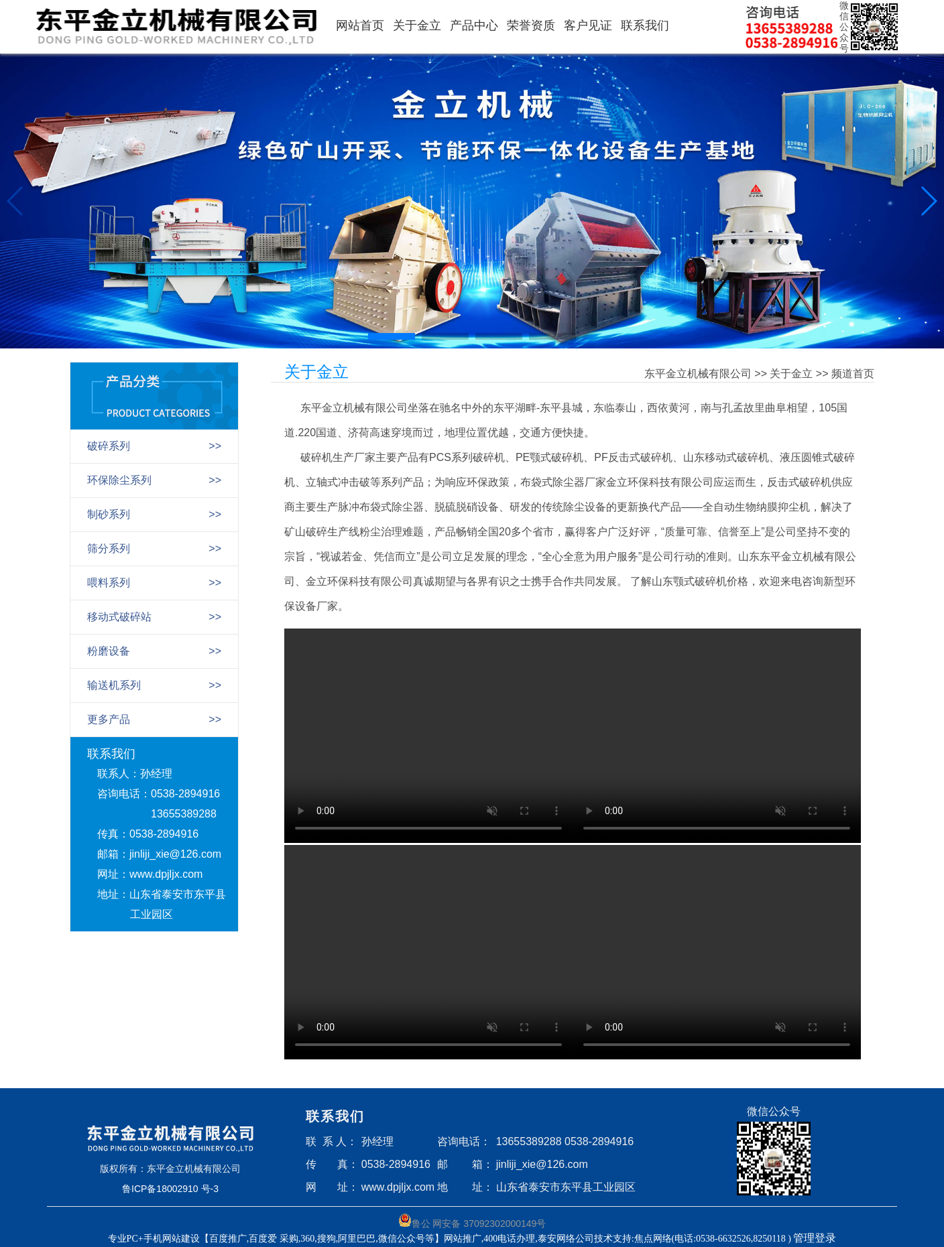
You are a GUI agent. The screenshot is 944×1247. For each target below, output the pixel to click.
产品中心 (474, 25)
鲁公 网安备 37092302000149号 (472, 1221)
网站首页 (360, 25)
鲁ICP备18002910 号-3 (170, 1188)
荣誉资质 (531, 25)
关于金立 (417, 25)
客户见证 (588, 25)
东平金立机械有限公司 (698, 373)
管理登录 (814, 1238)
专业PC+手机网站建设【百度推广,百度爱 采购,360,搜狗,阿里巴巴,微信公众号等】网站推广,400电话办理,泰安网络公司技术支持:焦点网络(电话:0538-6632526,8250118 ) (451, 1239)
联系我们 (645, 25)
